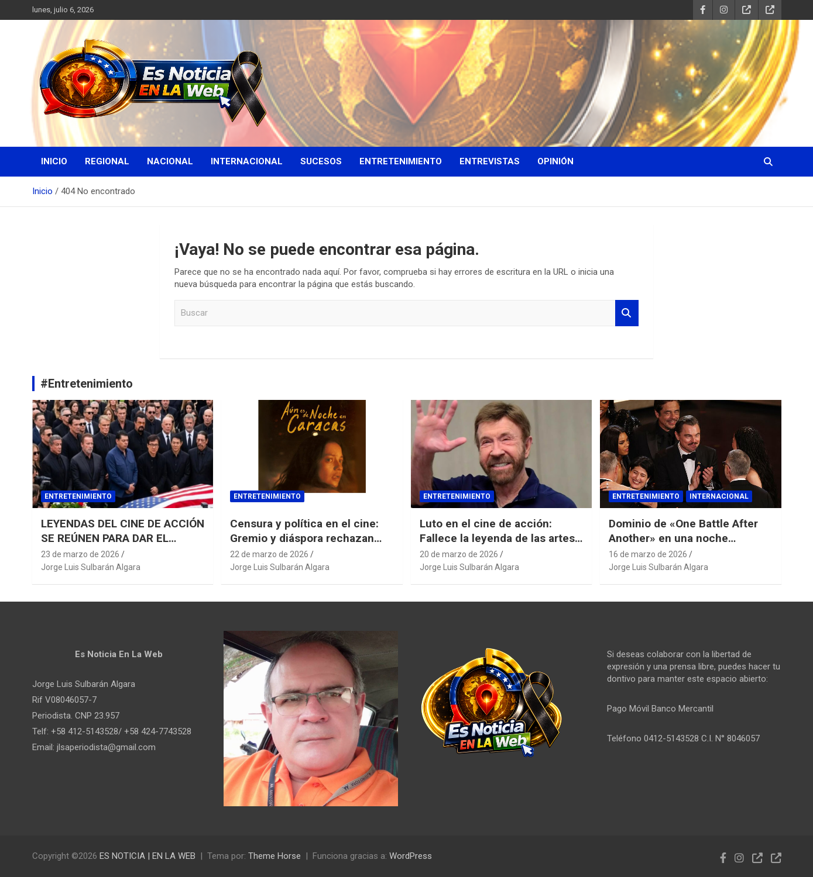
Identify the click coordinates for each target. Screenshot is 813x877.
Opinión (555, 161)
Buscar (627, 313)
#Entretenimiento (86, 384)
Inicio (54, 161)
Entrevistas (489, 161)
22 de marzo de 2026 (269, 554)
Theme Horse (274, 856)
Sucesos (321, 161)
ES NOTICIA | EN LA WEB (147, 856)
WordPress (410, 856)
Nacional (170, 161)
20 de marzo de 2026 (459, 554)
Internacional (247, 161)
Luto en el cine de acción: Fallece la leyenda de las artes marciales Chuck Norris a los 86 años (501, 545)
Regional (107, 161)
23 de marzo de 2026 (80, 554)
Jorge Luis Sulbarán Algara (90, 567)
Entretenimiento (400, 161)
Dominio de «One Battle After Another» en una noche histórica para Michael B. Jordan (683, 545)
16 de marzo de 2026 (648, 554)
